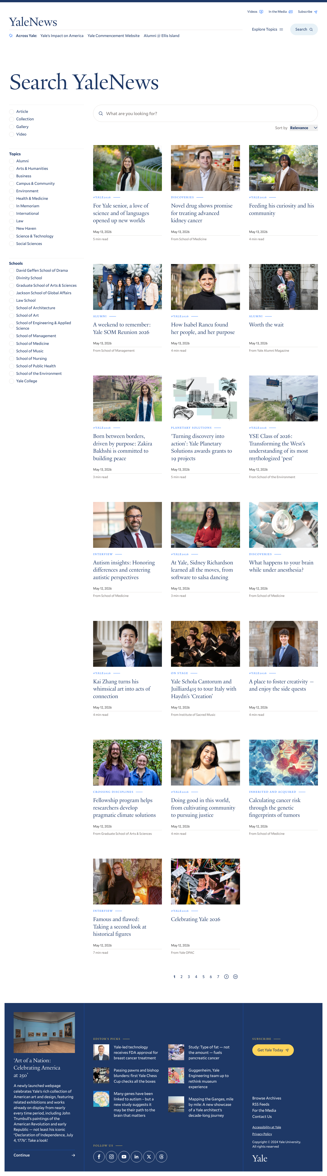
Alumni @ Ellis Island (161, 35)
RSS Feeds (260, 1104)
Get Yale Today (273, 1049)
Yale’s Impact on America (62, 35)
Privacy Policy (262, 1134)
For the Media (264, 1110)
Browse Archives (266, 1098)
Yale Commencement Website (114, 35)
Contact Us (262, 1116)
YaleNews (33, 23)
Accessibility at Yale (266, 1127)
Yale (259, 1159)
